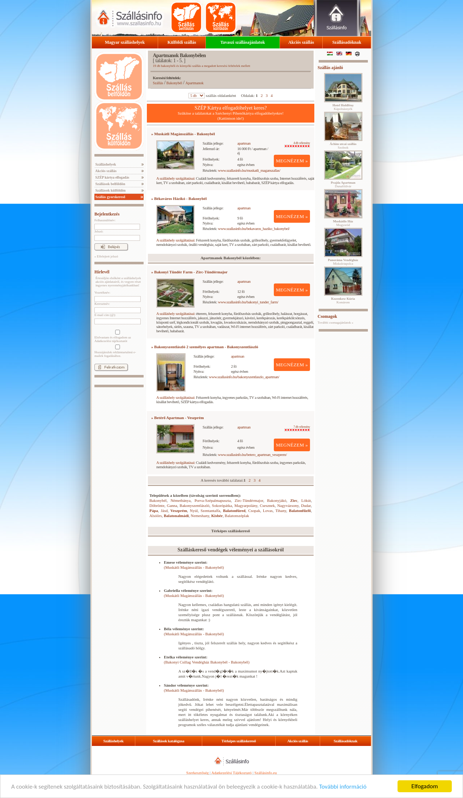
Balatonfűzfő (300, 510)
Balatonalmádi (176, 515)
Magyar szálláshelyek (125, 42)
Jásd (164, 510)
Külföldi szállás (181, 42)
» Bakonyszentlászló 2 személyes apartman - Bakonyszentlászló (204, 347)
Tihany (280, 510)
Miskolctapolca (343, 261)
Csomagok (327, 316)
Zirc (293, 500)
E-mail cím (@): (105, 315)
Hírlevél (101, 271)
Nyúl (194, 510)
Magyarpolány (245, 505)
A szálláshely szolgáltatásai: (175, 178)
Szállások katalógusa (168, 741)
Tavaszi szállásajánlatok (242, 42)
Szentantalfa (210, 510)
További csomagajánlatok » (335, 322)
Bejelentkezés (106, 214)
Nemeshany (200, 515)
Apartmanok (195, 83)
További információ (342, 786)
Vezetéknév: (102, 292)
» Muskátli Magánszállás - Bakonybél (183, 134)
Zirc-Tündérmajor (249, 500)
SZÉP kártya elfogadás (111, 177)
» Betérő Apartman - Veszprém (177, 417)
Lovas (268, 510)
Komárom (343, 300)
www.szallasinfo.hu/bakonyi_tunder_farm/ (248, 302)
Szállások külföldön (110, 190)
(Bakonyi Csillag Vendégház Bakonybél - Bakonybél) (207, 662)
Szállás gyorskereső (109, 197)
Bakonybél (174, 83)
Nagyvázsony (287, 505)
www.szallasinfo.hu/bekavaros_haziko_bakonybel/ (254, 228)
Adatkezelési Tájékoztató (231, 773)
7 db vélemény (297, 428)
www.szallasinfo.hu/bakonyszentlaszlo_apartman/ (244, 377)
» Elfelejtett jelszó (106, 256)
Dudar (306, 505)
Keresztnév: (102, 304)
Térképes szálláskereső (238, 741)
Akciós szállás (301, 42)
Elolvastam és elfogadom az (116, 336)
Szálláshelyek (105, 164)
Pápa (153, 510)
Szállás (158, 83)
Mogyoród (343, 223)
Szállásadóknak (346, 42)
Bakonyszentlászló (194, 505)
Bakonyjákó (276, 500)
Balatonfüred (234, 510)
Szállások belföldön (109, 184)
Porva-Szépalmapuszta (213, 500)
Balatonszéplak (237, 515)
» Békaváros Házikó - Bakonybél (179, 198)
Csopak (254, 510)
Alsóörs (155, 515)
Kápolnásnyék (343, 107)
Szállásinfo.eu (265, 773)
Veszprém (178, 510)
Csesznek (267, 505)
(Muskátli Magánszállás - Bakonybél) (194, 567)
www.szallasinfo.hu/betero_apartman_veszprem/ (252, 454)
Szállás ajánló (330, 67)
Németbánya (180, 500)
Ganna (172, 505)
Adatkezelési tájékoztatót (110, 341)
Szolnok (343, 145)
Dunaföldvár (343, 184)
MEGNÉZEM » (292, 160)
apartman (244, 143)
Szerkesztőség (197, 773)
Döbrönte (157, 505)
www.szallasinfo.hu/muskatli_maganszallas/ (249, 170)
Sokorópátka (222, 505)
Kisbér (217, 515)
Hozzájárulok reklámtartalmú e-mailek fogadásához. (116, 351)
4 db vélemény (297, 144)
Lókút (306, 500)
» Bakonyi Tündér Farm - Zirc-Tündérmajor (189, 272)
